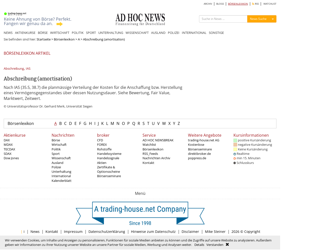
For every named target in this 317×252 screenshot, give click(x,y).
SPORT (91, 32)
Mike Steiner (215, 231)
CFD (100, 140)
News (35, 231)
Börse (56, 140)
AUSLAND (158, 32)
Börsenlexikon (64, 39)
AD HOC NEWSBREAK (158, 140)
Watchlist (149, 144)
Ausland (57, 162)
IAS (28, 68)
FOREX (102, 144)
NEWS (8, 32)
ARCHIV (208, 3)
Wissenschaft (61, 158)
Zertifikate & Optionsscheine (108, 169)
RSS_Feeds (150, 153)
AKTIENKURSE (25, 32)
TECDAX (9, 149)
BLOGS (220, 3)
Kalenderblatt (62, 180)
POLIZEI (173, 32)
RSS (255, 3)
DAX (7, 140)
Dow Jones (11, 158)
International (61, 176)
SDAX (8, 153)
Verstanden (214, 244)
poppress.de (197, 158)
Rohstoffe (104, 149)
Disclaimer (190, 231)
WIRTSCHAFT (59, 32)
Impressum (73, 231)
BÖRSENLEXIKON (238, 3)
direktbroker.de (199, 153)
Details (199, 244)
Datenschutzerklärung (106, 231)
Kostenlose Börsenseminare (200, 146)
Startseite (44, 39)
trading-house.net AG (203, 140)
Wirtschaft (59, 144)
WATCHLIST (269, 3)
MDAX (8, 144)
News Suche (258, 19)
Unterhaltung (61, 171)
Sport (56, 153)
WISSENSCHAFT (137, 32)
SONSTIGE (216, 32)
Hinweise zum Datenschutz (153, 231)
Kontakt (148, 162)
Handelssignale (108, 158)
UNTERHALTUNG (110, 32)
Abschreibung (14, 68)
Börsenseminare (109, 176)
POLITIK (78, 32)
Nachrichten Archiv (156, 158)
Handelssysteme (109, 153)
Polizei (56, 167)
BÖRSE (43, 32)
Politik (56, 149)
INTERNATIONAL (194, 32)
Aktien (101, 162)
